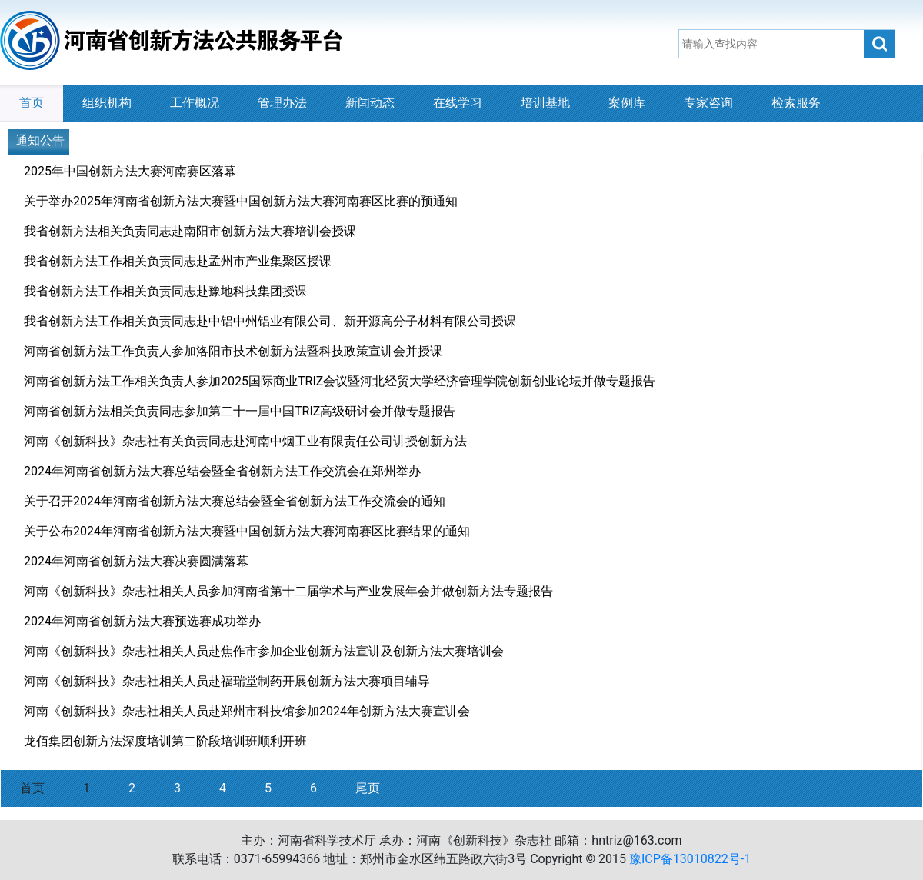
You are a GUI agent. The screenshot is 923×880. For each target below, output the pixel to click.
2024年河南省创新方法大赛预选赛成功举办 (142, 621)
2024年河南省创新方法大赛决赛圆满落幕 (136, 561)
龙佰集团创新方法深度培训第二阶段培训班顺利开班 (165, 741)
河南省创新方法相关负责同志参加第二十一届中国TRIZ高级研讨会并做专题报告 (239, 411)
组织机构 (107, 102)
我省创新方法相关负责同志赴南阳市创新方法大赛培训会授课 (190, 231)
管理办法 (282, 102)
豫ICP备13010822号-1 (690, 859)
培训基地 (545, 102)
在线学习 (457, 102)
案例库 (626, 102)
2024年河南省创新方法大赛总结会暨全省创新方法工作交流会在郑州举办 (222, 471)
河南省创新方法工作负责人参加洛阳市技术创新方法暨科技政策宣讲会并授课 (233, 351)
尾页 (367, 788)
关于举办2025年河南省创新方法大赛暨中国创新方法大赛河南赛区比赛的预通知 (241, 201)
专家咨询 (708, 102)
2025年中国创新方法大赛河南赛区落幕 (130, 171)
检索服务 (796, 102)
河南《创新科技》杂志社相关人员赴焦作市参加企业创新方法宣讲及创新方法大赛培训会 (264, 651)
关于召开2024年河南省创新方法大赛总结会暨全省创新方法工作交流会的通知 (234, 501)
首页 (31, 102)
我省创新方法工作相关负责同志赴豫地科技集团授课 (165, 291)
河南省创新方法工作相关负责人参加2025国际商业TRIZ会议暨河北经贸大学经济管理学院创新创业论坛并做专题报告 (339, 381)
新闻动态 (370, 102)
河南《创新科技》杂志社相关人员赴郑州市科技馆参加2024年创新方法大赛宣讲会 (247, 711)
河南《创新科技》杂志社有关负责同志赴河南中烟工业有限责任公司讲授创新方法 (245, 441)
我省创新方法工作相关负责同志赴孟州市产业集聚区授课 (178, 261)
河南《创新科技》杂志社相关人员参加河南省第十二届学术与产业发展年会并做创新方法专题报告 (288, 591)
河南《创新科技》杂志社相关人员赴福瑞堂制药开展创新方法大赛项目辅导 (227, 681)
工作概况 (194, 102)
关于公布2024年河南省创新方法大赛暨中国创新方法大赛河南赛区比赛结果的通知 (247, 531)
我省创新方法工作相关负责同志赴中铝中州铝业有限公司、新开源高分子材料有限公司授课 (270, 321)
